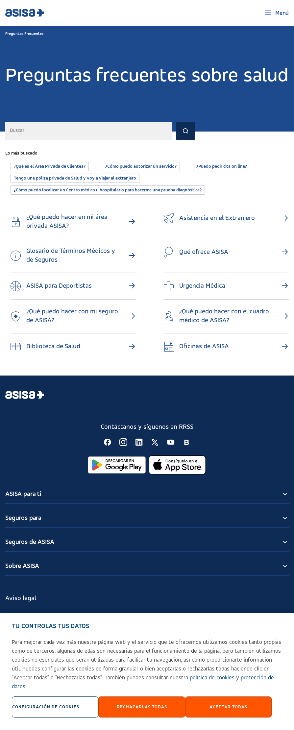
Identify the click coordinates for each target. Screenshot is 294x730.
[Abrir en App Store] (177, 465)
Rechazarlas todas (142, 710)
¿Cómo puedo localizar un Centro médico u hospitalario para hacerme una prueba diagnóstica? (108, 190)
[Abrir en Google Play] (117, 465)
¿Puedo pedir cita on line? (221, 166)
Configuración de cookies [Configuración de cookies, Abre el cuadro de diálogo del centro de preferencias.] (45, 710)
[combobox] (88, 131)
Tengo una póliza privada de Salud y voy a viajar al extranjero (75, 178)
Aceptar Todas (228, 710)
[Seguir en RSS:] (107, 442)
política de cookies (212, 681)
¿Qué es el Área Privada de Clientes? (50, 166)
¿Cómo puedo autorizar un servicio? (141, 166)
